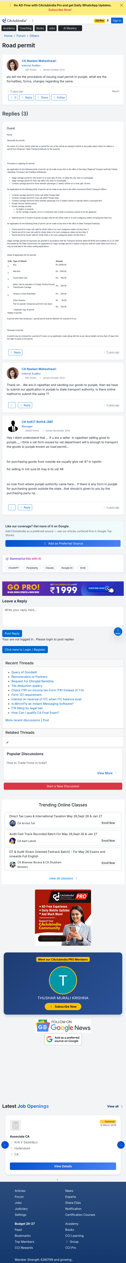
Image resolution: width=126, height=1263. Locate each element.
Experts (70, 1197)
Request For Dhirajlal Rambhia (32, 681)
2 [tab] (52, 1180)
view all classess (63, 878)
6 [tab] (74, 1180)
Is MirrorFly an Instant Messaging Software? (42, 704)
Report (115, 91)
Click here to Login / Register (25, 649)
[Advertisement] (63, 1075)
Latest (25, 1106)
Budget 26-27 (25, 1224)
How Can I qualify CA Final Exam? (35, 713)
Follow (59, 97)
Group (72, 1242)
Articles (20, 1191)
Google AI (67, 567)
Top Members (24, 1242)
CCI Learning (74, 1236)
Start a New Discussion (63, 786)
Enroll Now (108, 822)
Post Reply (12, 633)
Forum (19, 1197)
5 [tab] (68, 1180)
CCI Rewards (24, 1248)
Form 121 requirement (26, 695)
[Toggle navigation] (32, 21)
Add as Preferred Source (63, 543)
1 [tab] (46, 1180)
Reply (26, 97)
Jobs (52, 28)
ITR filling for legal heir (27, 708)
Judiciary (21, 1209)
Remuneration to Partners (29, 677)
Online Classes (63, 804)
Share (42, 97)
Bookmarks (23, 1236)
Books (40, 28)
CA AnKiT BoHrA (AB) (37, 422)
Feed (18, 1230)
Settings (20, 1215)
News (69, 1191)
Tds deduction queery (26, 686)
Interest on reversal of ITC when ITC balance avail (46, 699)
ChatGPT (13, 567)
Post (46, 720)
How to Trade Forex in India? (27, 763)
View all (115, 1106)
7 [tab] (80, 1180)
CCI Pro (70, 1248)
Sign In (117, 20)
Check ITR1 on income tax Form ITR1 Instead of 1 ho (47, 690)
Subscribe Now (63, 1006)
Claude (50, 567)
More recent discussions (22, 720)
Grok (82, 567)
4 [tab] (63, 1180)
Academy (9, 28)
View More (107, 773)
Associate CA (20, 1136)
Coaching (25, 28)
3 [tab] (57, 1180)
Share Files (73, 1203)
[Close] (121, 5)
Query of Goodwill (24, 672)
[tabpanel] (63, 1145)
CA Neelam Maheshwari (39, 61)
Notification (73, 1209)
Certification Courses (80, 1215)
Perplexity (32, 567)
